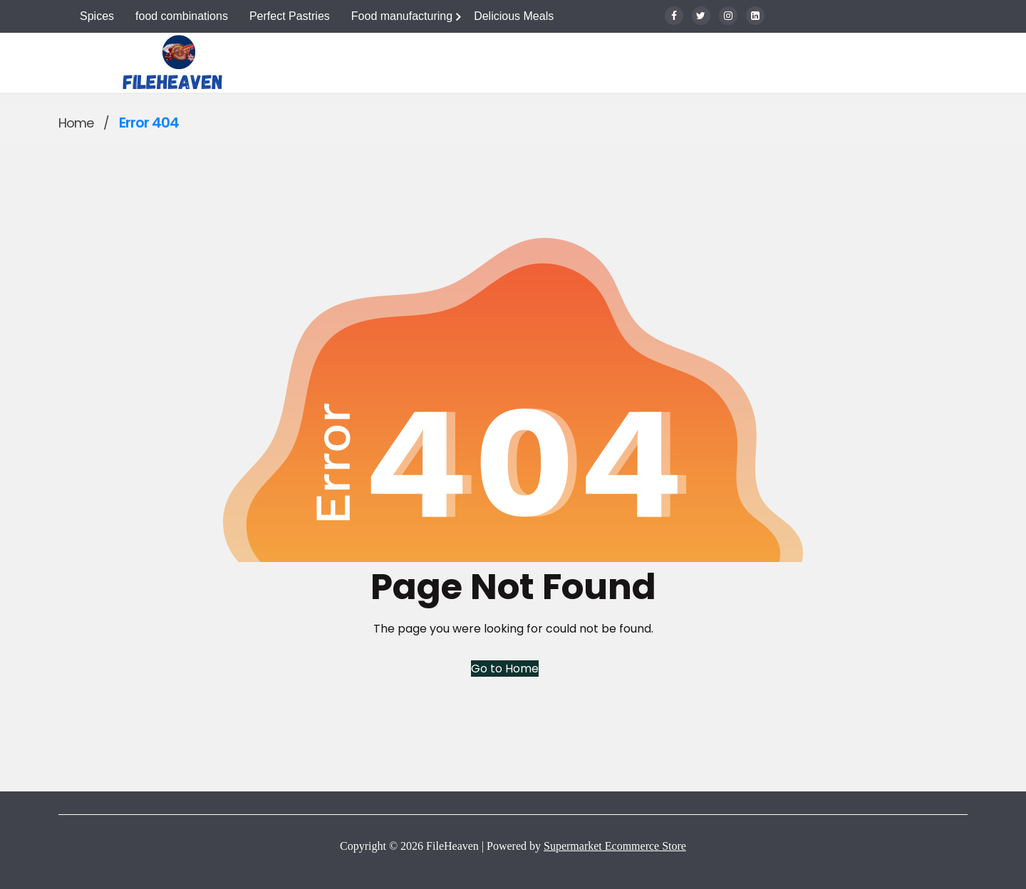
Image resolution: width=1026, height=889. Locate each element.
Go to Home (505, 668)
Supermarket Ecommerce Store (615, 846)
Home (75, 123)
